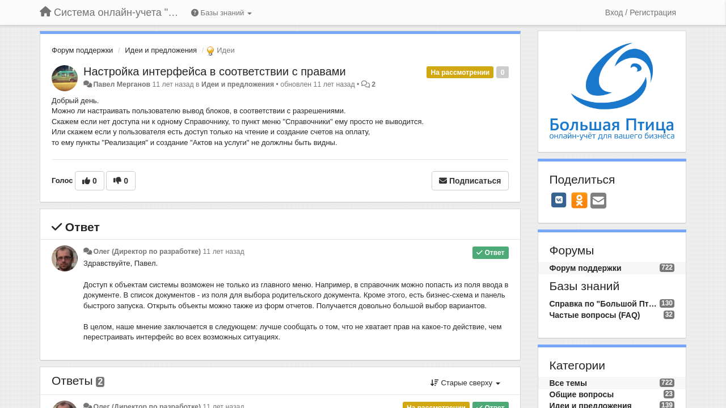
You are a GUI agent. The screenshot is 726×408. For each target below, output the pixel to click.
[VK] (559, 200)
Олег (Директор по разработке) (147, 252)
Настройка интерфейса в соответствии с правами (214, 71)
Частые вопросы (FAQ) (595, 315)
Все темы (568, 383)
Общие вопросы (582, 394)
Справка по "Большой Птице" (605, 303)
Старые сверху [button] (465, 383)
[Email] (598, 201)
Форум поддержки (82, 50)
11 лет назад (223, 252)
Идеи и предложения (161, 50)
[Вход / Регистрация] (641, 12)
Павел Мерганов (121, 84)
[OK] (579, 200)
